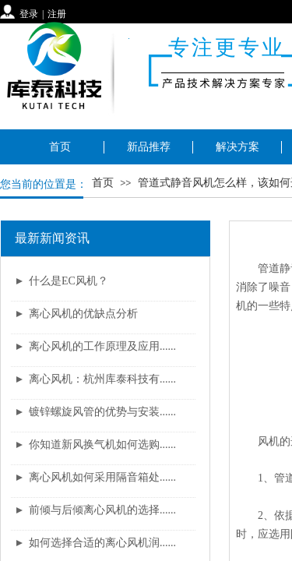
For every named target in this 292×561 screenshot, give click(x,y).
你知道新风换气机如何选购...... (102, 444)
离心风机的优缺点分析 (83, 313)
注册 (56, 14)
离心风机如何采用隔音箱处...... (102, 477)
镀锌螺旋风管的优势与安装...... (102, 412)
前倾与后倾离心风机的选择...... (102, 510)
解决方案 (237, 147)
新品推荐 (149, 147)
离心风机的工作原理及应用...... (102, 346)
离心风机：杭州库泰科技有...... (102, 379)
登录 (28, 14)
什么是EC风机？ (68, 281)
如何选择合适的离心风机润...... (102, 543)
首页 (60, 147)
